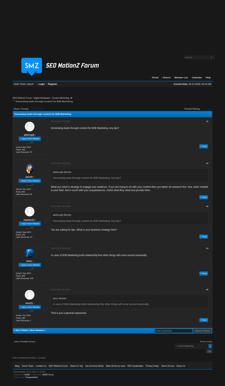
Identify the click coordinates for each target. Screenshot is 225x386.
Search (166, 77)
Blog (17, 366)
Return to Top (76, 366)
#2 (207, 163)
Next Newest (37, 330)
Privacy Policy (152, 366)
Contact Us (41, 366)
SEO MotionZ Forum (22, 98)
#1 (207, 121)
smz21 (29, 303)
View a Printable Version (24, 342)
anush (29, 176)
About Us (180, 366)
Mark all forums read (115, 366)
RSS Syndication (135, 366)
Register (51, 84)
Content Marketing (60, 98)
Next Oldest (21, 330)
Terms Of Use (167, 366)
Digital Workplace (42, 98)
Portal (154, 77)
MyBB (27, 375)
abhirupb (29, 134)
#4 (207, 248)
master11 (29, 219)
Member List (180, 77)
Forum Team (28, 366)
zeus (29, 261)
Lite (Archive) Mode (94, 366)
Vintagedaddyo (31, 377)
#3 (207, 206)
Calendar (196, 77)
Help (207, 77)
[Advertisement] (112, 26)
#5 (207, 290)
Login (41, 84)
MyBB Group (48, 375)
